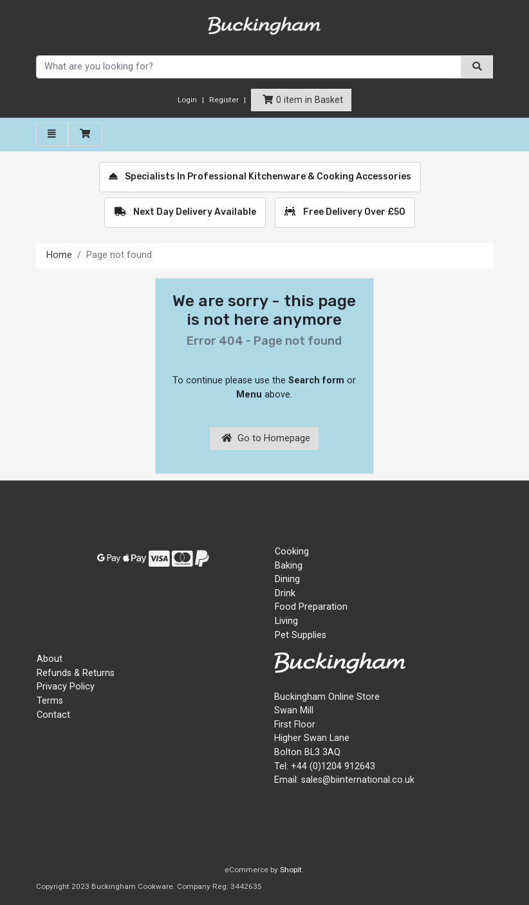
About (49, 659)
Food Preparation (311, 606)
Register (224, 99)
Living (286, 621)
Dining (287, 579)
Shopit (291, 869)
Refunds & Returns (76, 673)
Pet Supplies (300, 635)
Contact (53, 714)
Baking (288, 565)
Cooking (292, 551)
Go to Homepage (265, 438)
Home (59, 255)
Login (187, 99)
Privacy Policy (66, 686)
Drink (285, 593)
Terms (50, 700)
